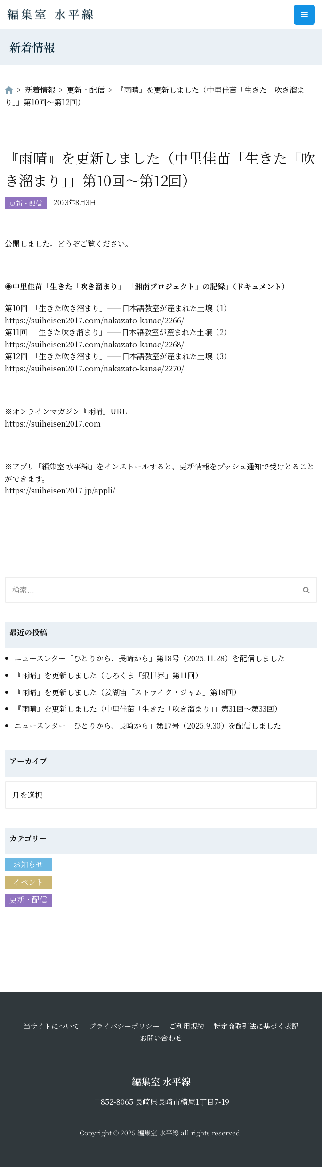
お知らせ (28, 864)
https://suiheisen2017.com (53, 423)
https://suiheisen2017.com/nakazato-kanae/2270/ (94, 368)
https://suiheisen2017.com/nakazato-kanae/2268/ (94, 344)
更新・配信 (25, 203)
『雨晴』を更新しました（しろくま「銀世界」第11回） (108, 675)
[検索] (150, 590)
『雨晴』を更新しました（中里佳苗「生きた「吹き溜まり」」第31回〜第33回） (148, 708)
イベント (28, 882)
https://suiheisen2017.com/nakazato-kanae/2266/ (94, 320)
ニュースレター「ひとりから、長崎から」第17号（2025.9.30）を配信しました (147, 725)
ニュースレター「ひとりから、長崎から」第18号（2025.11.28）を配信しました (149, 658)
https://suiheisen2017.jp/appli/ (60, 490)
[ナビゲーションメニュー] (304, 15)
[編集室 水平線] (52, 15)
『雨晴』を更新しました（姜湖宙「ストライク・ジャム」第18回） (127, 692)
